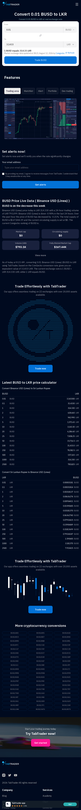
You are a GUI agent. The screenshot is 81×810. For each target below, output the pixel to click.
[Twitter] (9, 775)
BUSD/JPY (66, 665)
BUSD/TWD (14, 693)
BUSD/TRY (66, 689)
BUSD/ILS (14, 665)
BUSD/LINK (14, 709)
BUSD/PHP (15, 681)
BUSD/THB (40, 689)
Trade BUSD (41, 60)
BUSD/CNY (40, 649)
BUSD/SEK (66, 685)
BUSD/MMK (14, 673)
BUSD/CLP (14, 649)
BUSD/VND (40, 697)
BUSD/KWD (40, 669)
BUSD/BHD (66, 637)
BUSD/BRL (66, 641)
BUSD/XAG (66, 697)
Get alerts (40, 184)
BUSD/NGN (14, 677)
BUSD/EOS (66, 653)
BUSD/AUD (66, 633)
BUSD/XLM (66, 701)
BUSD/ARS (40, 633)
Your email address (11, 162)
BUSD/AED (15, 633)
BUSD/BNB (40, 641)
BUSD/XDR (40, 701)
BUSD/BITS (66, 709)
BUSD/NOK (40, 677)
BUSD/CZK (66, 649)
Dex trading (67, 91)
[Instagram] (3, 775)
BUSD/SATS (40, 709)
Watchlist (28, 91)
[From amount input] (33, 30)
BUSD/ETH (15, 657)
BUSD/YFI (40, 705)
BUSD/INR (40, 665)
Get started (40, 742)
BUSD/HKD (14, 661)
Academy (47, 795)
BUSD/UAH (40, 693)
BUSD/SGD (14, 689)
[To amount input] (33, 44)
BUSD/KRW (14, 669)
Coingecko (60, 53)
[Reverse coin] (40, 35)
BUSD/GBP (66, 657)
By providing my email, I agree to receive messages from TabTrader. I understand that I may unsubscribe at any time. (41, 175)
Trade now (40, 368)
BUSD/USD (66, 693)
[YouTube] (15, 775)
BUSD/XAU (14, 701)
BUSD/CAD (40, 645)
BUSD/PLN (66, 681)
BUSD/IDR (66, 661)
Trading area (12, 91)
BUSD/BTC (14, 645)
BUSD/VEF (14, 697)
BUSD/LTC (66, 669)
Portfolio (52, 91)
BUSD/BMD (14, 641)
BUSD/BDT (40, 637)
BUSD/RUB (14, 685)
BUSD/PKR (40, 681)
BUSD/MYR (66, 673)
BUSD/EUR (40, 657)
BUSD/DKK (15, 653)
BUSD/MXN (40, 673)
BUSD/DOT (40, 653)
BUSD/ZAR (66, 705)
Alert (40, 91)
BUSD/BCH (14, 637)
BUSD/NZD (66, 677)
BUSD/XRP (15, 705)
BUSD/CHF (66, 645)
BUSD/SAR (40, 685)
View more (40, 255)
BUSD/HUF (40, 661)
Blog (4, 795)
